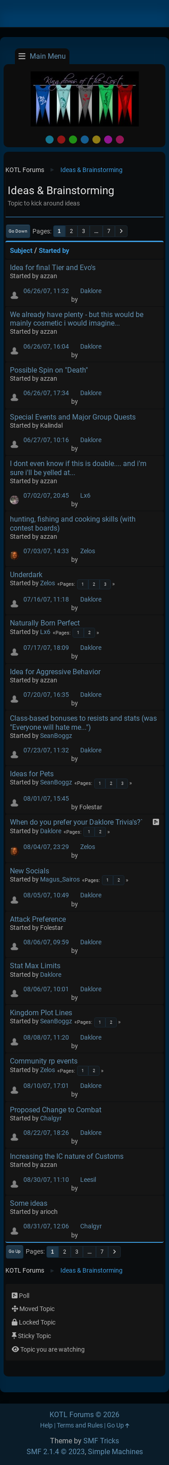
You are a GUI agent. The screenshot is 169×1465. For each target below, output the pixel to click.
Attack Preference (38, 919)
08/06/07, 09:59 (46, 942)
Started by (54, 251)
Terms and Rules (80, 1425)
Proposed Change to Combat (55, 1110)
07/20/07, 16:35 (46, 695)
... (96, 231)
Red (61, 139)
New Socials (29, 871)
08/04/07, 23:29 (46, 847)
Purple (108, 139)
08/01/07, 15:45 (46, 798)
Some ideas (28, 1203)
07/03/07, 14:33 (46, 551)
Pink (120, 139)
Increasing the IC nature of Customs (66, 1156)
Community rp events (44, 1061)
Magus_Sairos (60, 879)
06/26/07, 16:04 (46, 346)
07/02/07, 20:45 (46, 495)
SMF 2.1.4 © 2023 (56, 1451)
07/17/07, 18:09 (46, 648)
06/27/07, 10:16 (46, 440)
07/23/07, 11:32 (46, 750)
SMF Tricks (101, 1441)
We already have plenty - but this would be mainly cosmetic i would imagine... (76, 318)
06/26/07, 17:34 (46, 393)
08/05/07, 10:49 (46, 895)
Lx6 (85, 495)
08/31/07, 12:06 (46, 1226)
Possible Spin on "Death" (49, 370)
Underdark (26, 574)
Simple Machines (115, 1451)
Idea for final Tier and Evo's (53, 267)
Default (50, 139)
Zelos (87, 551)
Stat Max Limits (35, 965)
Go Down (18, 231)
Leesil (88, 1180)
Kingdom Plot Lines (41, 1012)
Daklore (90, 291)
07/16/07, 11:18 (46, 599)
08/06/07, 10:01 (46, 989)
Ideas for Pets (32, 774)
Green (73, 139)
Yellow (96, 139)
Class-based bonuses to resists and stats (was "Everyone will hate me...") (83, 722)
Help (46, 1425)
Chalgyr (51, 1118)
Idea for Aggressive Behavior (55, 671)
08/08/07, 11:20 (46, 1037)
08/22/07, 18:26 (46, 1133)
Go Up (15, 1251)
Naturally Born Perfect (45, 623)
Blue (85, 139)
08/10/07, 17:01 (46, 1086)
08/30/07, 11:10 (46, 1180)
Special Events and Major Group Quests (73, 417)
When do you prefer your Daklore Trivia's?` (76, 822)
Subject (21, 251)
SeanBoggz (56, 736)
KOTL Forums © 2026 (84, 1414)
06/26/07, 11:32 (46, 291)
